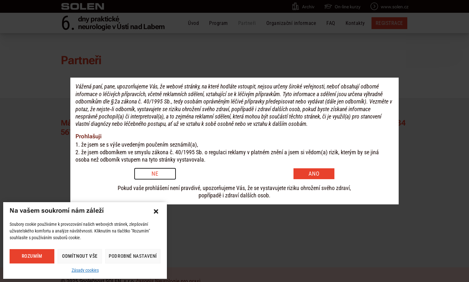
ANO (314, 173)
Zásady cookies (85, 270)
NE (155, 173)
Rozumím (32, 256)
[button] (156, 211)
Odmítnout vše (80, 256)
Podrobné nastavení (133, 256)
